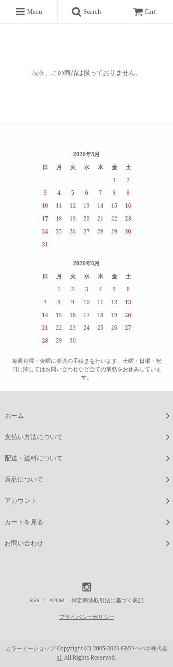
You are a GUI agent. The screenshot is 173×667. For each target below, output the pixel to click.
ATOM (57, 600)
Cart (144, 11)
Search (89, 11)
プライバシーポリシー (86, 617)
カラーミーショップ (30, 648)
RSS (34, 600)
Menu (28, 11)
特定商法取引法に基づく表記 (107, 600)
